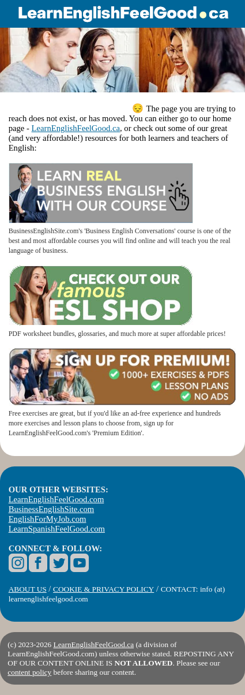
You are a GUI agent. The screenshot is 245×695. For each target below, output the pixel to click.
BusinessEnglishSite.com (52, 509)
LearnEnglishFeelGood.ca (76, 128)
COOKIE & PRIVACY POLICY (103, 589)
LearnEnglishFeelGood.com (56, 499)
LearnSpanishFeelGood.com (57, 528)
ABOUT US (28, 589)
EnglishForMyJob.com (47, 519)
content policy (29, 672)
